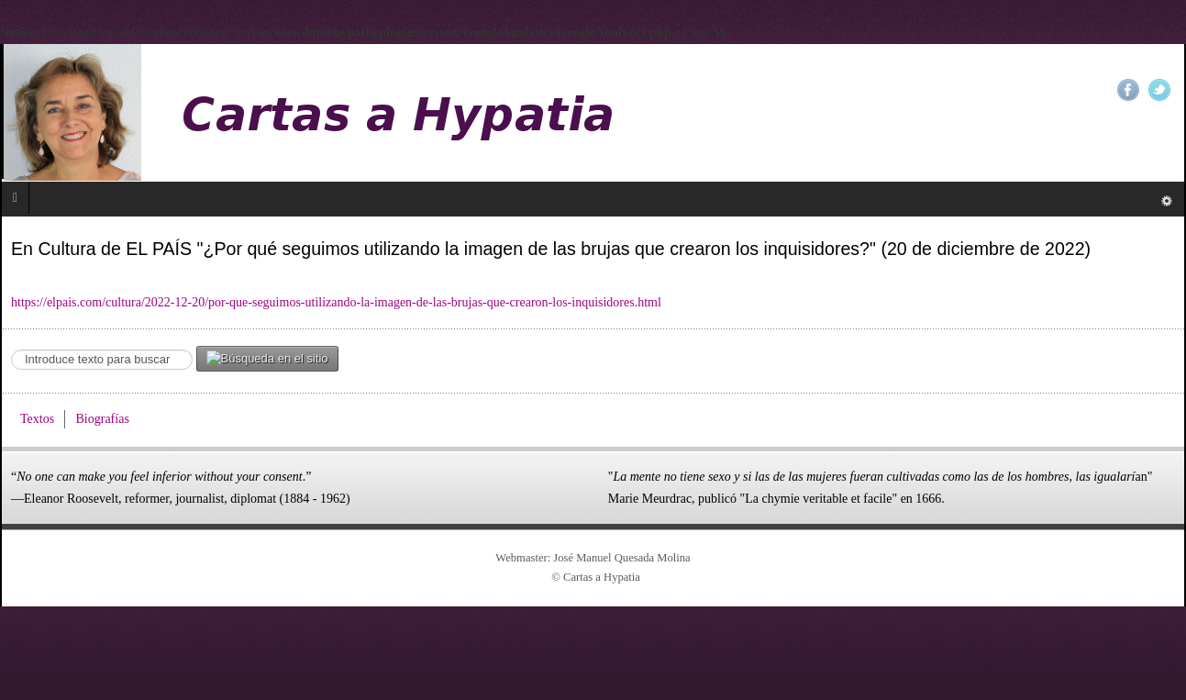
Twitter (1159, 90)
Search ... (11, 346)
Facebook (1128, 90)
